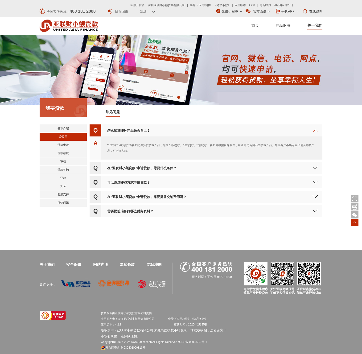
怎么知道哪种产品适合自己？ (128, 130)
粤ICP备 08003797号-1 (192, 342)
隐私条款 (127, 265)
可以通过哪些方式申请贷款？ (128, 182)
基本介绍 (63, 128)
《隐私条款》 (222, 5)
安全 (63, 186)
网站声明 (100, 265)
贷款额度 (63, 153)
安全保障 (73, 265)
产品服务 (283, 26)
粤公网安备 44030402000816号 (123, 347)
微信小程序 (229, 11)
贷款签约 (63, 169)
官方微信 (258, 11)
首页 (255, 26)
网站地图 (154, 265)
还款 (63, 178)
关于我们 (314, 26)
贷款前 (63, 136)
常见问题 (113, 112)
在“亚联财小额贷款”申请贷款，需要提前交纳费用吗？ (146, 197)
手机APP (287, 11)
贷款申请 (63, 145)
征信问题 (63, 202)
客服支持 (63, 194)
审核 (63, 161)
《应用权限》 (204, 5)
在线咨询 (312, 11)
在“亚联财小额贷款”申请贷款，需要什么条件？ (142, 168)
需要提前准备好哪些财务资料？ (130, 211)
